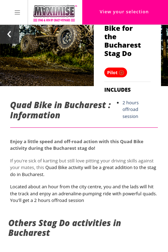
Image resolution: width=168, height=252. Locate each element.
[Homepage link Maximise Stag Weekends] (55, 12)
